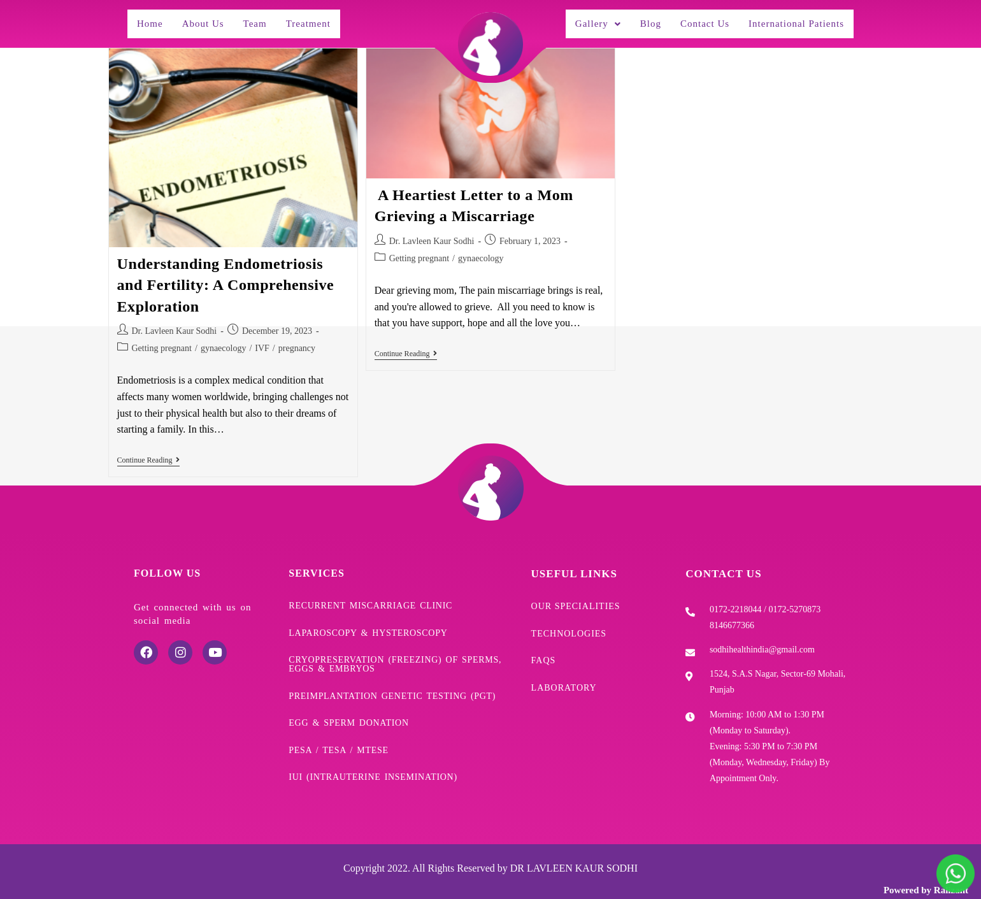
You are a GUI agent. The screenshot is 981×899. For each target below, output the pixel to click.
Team (258, 20)
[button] (586, 21)
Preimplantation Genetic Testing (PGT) (392, 682)
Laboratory (564, 674)
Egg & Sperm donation (348, 707)
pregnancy (296, 342)
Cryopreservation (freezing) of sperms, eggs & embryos (395, 653)
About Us (204, 20)
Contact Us (695, 20)
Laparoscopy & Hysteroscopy (368, 623)
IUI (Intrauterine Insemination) (373, 756)
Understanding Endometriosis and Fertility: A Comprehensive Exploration (225, 278)
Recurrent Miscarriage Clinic (370, 598)
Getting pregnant (162, 342)
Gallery (586, 20)
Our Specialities (575, 599)
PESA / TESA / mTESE (338, 732)
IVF (262, 342)
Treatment (314, 20)
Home (150, 20)
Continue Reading (148, 453)
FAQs (543, 649)
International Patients (792, 20)
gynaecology (224, 342)
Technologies (569, 624)
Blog (639, 20)
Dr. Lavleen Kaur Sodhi (174, 324)
